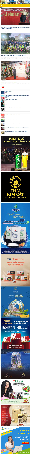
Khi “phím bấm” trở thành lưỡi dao (8, 91)
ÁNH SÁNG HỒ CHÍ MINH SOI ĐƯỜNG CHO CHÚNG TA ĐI (11, 99)
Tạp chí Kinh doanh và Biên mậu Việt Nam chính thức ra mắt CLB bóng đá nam (13, 55)
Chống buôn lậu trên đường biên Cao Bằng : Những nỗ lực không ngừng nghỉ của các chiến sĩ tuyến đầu (16, 131)
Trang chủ (1, 7)
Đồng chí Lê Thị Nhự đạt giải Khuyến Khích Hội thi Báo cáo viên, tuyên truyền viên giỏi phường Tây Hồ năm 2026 (17, 127)
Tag (3, 7)
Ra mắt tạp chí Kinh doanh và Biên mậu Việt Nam (8, 82)
